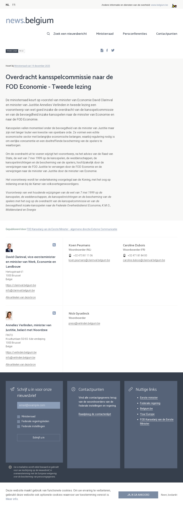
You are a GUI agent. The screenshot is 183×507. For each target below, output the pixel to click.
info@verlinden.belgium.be (20, 357)
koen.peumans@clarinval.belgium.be (89, 260)
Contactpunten (166, 34)
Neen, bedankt (169, 494)
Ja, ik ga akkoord (138, 494)
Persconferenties (135, 34)
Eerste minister (149, 397)
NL (7, 5)
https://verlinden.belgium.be (21, 352)
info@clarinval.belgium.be (20, 290)
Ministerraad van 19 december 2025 (32, 66)
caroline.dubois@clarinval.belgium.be (144, 260)
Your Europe (147, 414)
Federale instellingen (33, 426)
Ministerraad (104, 34)
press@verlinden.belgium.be (84, 323)
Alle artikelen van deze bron (21, 297)
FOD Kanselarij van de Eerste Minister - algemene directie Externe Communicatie (72, 229)
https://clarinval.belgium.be (21, 285)
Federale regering (150, 403)
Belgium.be (146, 408)
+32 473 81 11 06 (83, 255)
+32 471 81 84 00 (137, 255)
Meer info (12, 499)
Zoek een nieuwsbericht (70, 34)
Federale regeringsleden (35, 421)
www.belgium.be (159, 5)
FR (13, 5)
